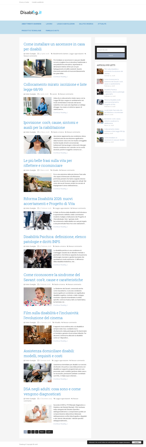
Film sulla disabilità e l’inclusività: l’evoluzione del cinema (110, 71)
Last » (49, 432)
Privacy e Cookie (24, 2)
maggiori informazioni (124, 442)
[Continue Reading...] (60, 77)
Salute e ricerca (86, 24)
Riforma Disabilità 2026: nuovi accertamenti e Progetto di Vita (109, 102)
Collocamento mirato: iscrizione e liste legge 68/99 (111, 130)
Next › (42, 432)
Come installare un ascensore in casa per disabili (110, 139)
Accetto (137, 442)
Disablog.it (22, 444)
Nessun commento (30, 56)
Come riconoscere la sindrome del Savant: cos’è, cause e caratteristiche (110, 82)
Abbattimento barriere (31, 24)
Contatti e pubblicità (37, 2)
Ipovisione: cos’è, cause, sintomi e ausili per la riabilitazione (109, 121)
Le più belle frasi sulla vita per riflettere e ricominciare (110, 111)
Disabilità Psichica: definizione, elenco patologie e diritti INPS (110, 92)
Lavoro (49, 24)
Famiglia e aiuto (52, 30)
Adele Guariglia (30, 54)
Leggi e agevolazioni (65, 24)
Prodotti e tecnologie (31, 30)
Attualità (102, 24)
